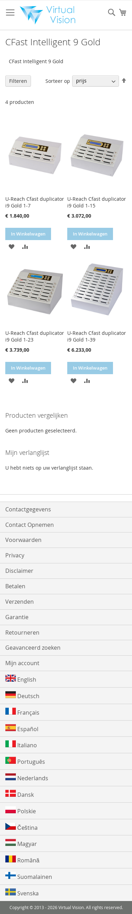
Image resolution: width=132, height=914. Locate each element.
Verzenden (19, 601)
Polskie (20, 810)
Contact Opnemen (29, 525)
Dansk (19, 794)
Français (22, 712)
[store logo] (49, 15)
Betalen (15, 586)
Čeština (21, 827)
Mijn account (22, 663)
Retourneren (22, 632)
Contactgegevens (28, 509)
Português (25, 761)
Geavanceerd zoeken (33, 647)
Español (21, 728)
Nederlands (26, 777)
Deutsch (22, 695)
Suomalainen (28, 876)
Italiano (21, 744)
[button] (11, 246)
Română (22, 859)
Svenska (22, 892)
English (20, 679)
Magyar (21, 843)
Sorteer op (57, 80)
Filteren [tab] (18, 81)
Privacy (14, 555)
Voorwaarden (23, 540)
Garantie (17, 617)
